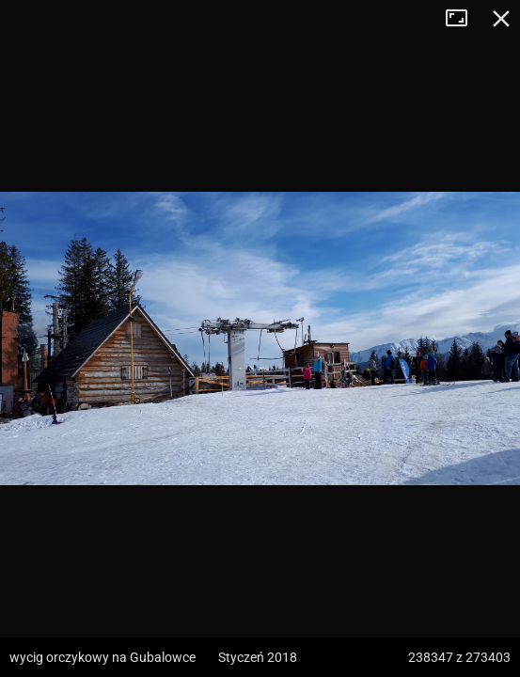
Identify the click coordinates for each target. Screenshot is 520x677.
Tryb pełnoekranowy (463, 19)
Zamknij (501, 19)
